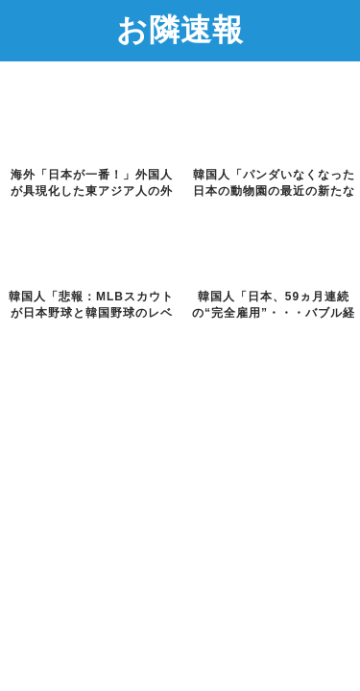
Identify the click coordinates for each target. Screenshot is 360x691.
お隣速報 (180, 29)
